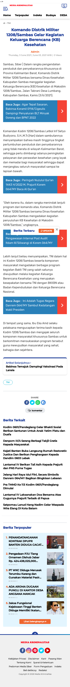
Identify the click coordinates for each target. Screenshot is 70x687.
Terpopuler (22, 15)
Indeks (37, 15)
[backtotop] (35, 635)
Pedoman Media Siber (20, 666)
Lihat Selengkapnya (35, 621)
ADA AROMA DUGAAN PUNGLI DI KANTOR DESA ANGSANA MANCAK (26, 590)
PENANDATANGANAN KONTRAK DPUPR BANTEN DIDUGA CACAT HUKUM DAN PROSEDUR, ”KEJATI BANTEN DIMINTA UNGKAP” (26, 541)
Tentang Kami (24, 662)
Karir (43, 658)
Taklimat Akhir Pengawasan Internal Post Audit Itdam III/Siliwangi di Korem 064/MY (29, 238)
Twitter (42, 652)
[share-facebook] (26, 402)
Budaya (51, 15)
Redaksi (43, 670)
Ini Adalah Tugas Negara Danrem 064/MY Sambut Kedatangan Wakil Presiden (30, 305)
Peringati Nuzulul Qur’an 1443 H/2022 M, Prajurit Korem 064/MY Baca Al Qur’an (30, 185)
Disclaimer (33, 658)
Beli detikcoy (30, 670)
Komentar (35, 410)
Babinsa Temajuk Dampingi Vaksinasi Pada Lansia (34, 368)
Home (7, 15)
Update (46, 230)
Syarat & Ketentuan (43, 662)
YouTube (50, 652)
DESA (63, 15)
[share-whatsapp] (37, 402)
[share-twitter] (32, 402)
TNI (8, 382)
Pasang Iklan (55, 658)
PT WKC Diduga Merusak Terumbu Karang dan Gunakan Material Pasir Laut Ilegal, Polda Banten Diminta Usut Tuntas (25, 574)
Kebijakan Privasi (17, 658)
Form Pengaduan (43, 666)
